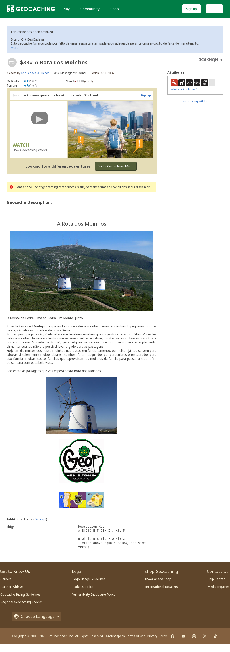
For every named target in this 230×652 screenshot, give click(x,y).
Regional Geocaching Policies (21, 602)
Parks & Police (82, 587)
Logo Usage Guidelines (88, 579)
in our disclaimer (138, 187)
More (14, 47)
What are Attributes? (184, 89)
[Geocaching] (31, 8)
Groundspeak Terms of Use (125, 636)
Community (90, 8)
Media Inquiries (218, 587)
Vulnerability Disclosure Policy (93, 594)
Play (66, 8)
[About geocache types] (12, 62)
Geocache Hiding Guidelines (20, 594)
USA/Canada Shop (158, 579)
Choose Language (36, 616)
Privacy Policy (157, 636)
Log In (214, 9)
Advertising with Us (195, 101)
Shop (114, 8)
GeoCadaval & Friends (35, 73)
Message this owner (73, 73)
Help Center (216, 579)
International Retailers (161, 587)
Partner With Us (11, 587)
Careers (6, 579)
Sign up (191, 9)
